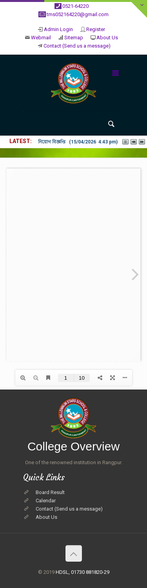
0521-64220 (75, 6)
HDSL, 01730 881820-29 (82, 572)
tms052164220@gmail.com (78, 14)
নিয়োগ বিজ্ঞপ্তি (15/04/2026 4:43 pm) (78, 142)
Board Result (50, 492)
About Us (107, 37)
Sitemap (73, 37)
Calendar (46, 500)
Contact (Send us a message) (77, 46)
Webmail (41, 37)
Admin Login (58, 29)
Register (95, 29)
